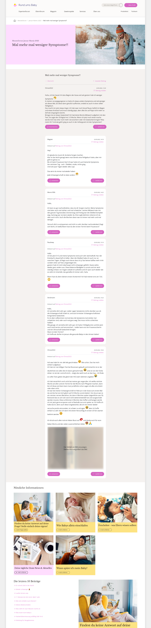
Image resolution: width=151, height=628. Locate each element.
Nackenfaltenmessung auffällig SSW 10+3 (29, 616)
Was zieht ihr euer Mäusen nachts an (28, 609)
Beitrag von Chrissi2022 (64, 146)
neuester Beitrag (100, 81)
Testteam (134, 11)
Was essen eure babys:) (23, 612)
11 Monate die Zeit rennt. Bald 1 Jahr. (28, 597)
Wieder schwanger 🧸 (23, 589)
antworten (55, 180)
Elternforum (40, 11)
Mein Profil (132, 5)
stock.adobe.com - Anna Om (137, 62)
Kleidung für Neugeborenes (25, 620)
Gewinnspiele (69, 11)
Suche (121, 5)
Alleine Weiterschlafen (23, 605)
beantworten (53, 127)
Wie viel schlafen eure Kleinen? (26, 601)
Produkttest (124, 11)
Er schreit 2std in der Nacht (25, 585)
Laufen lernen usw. (22, 593)
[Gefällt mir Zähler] (99, 127)
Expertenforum (24, 11)
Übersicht (50, 81)
